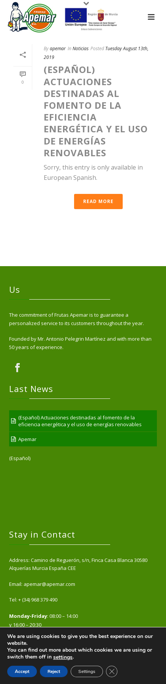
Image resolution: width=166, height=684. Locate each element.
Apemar (27, 439)
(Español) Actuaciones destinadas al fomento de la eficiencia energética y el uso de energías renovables (96, 111)
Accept (22, 671)
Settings (86, 671)
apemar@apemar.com (49, 584)
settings (63, 657)
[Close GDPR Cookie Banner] (111, 671)
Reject (53, 671)
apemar (58, 48)
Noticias (81, 48)
